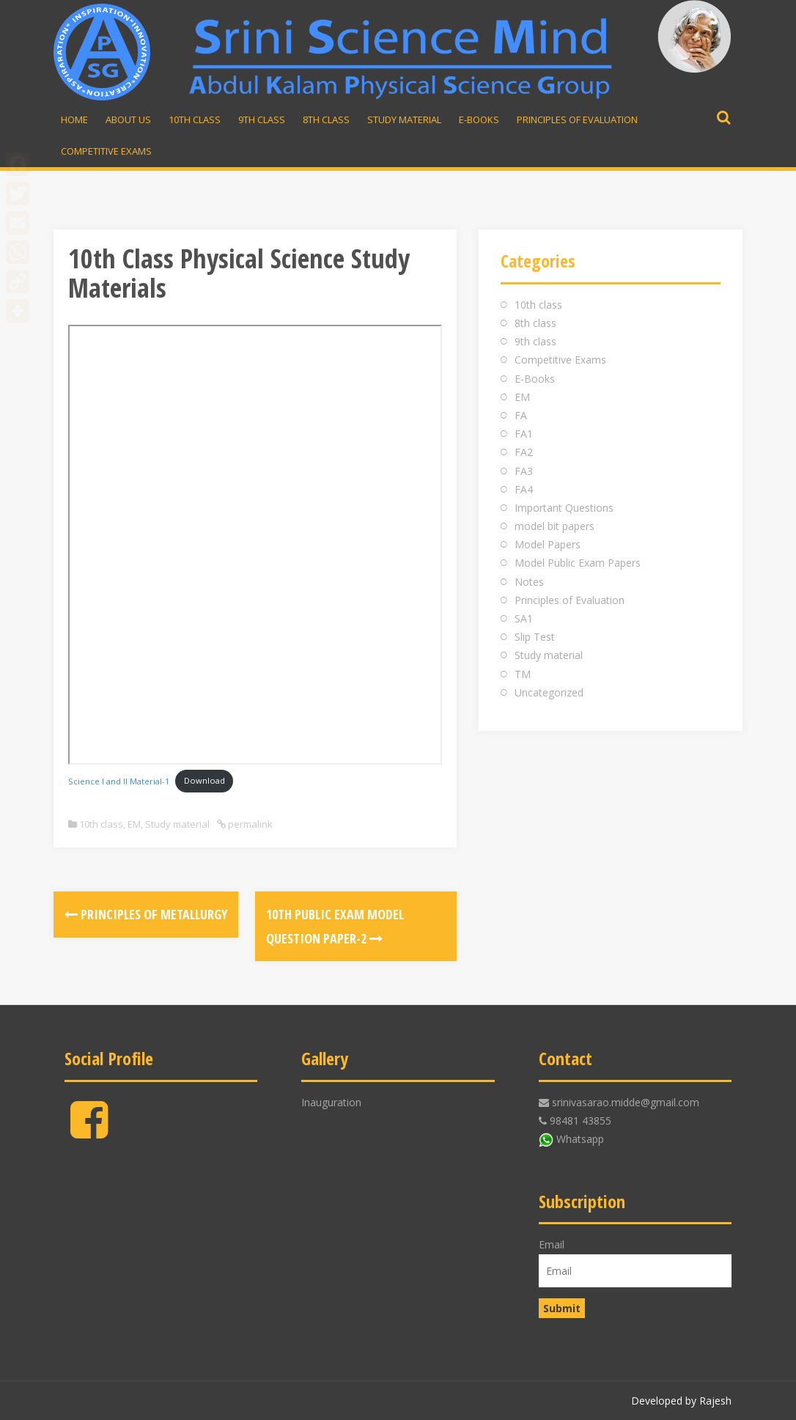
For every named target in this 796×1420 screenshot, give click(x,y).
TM (523, 674)
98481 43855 (580, 1120)
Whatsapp (580, 1139)
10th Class (195, 119)
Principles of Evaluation (577, 119)
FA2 (524, 452)
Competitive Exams (106, 151)
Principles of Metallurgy (146, 914)
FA (521, 415)
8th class (535, 323)
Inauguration (331, 1102)
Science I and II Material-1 (118, 780)
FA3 (524, 471)
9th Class (261, 119)
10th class (101, 824)
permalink (249, 824)
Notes (529, 582)
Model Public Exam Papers (578, 563)
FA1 (524, 434)
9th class (535, 341)
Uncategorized (549, 692)
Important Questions (564, 508)
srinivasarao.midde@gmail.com (625, 1102)
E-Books (479, 119)
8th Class (326, 119)
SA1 (524, 618)
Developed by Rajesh (681, 1401)
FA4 (524, 489)
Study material (404, 119)
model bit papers (554, 526)
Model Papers (548, 544)
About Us (128, 119)
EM (134, 824)
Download (204, 780)
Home (74, 119)
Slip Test (535, 637)
